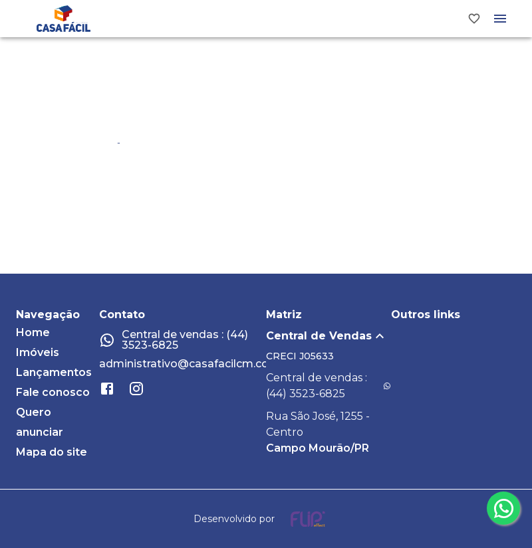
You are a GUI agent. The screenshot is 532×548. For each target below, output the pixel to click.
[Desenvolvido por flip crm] (266, 519)
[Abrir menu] (500, 19)
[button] (328, 336)
